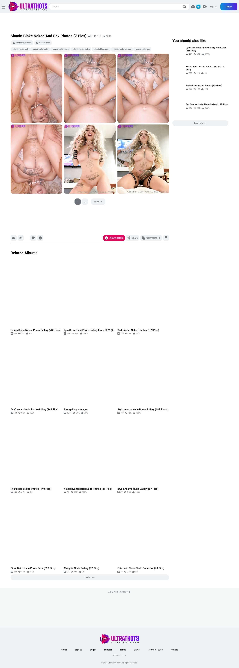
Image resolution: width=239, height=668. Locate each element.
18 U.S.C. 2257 (155, 649)
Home (64, 649)
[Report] (166, 238)
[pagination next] (98, 201)
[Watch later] (40, 238)
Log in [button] (93, 649)
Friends (174, 649)
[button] (193, 6)
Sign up (213, 6)
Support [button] (108, 649)
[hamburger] (3, 7)
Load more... (90, 577)
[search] (185, 6)
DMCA (137, 649)
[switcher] (205, 7)
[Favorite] (33, 238)
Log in (229, 6)
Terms (123, 649)
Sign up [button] (78, 649)
